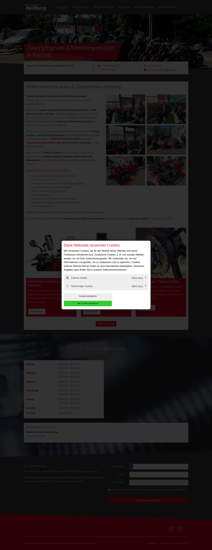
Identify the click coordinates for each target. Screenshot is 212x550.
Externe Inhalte (76, 281)
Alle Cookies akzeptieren (129, 300)
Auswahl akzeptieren (83, 300)
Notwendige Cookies (79, 289)
